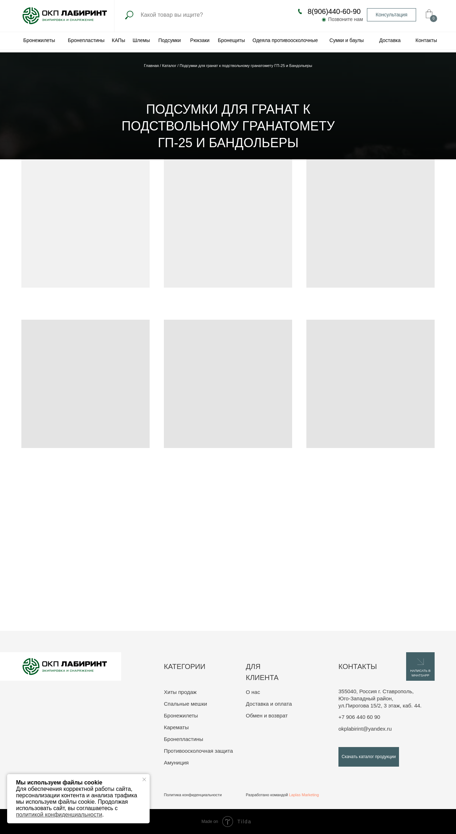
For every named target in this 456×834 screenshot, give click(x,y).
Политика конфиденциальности (193, 795)
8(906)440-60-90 (334, 11)
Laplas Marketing (304, 795)
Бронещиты (231, 40)
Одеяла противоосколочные (285, 40)
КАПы (118, 40)
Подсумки (169, 40)
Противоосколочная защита (198, 751)
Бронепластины (86, 40)
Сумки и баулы (347, 40)
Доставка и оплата (269, 704)
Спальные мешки (185, 704)
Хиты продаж (180, 692)
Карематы (176, 727)
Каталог (169, 65)
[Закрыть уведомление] (144, 779)
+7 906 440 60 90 (359, 717)
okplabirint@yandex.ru (365, 729)
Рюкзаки (199, 40)
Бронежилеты (39, 40)
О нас (253, 692)
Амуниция (176, 763)
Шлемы (141, 40)
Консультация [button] (391, 14)
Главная (152, 65)
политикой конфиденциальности (59, 815)
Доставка (389, 40)
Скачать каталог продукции (369, 756)
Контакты (426, 40)
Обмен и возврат (267, 715)
